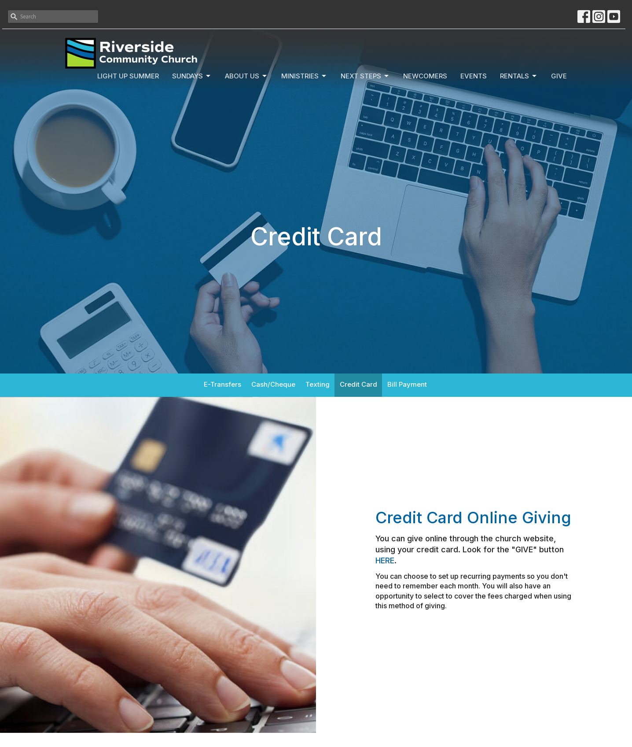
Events (473, 76)
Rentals (519, 76)
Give (559, 76)
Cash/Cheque (273, 384)
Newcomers (425, 76)
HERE (384, 560)
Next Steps (365, 76)
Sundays (192, 76)
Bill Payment (407, 384)
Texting (317, 384)
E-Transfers (222, 384)
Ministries (304, 76)
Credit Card (358, 384)
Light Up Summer (128, 76)
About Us (246, 76)
